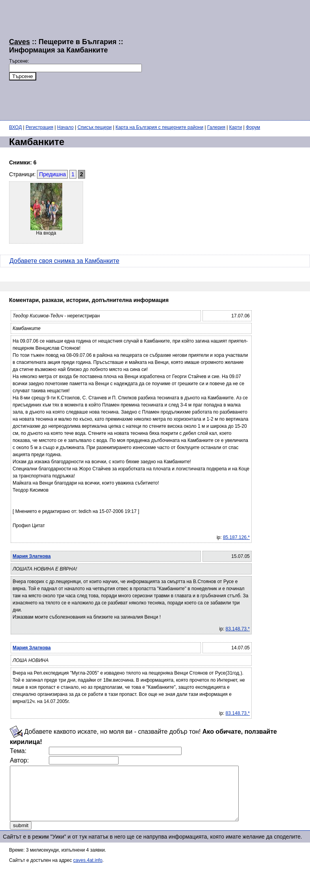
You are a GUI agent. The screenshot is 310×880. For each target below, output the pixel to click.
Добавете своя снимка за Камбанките (64, 260)
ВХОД (15, 127)
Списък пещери (95, 127)
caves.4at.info (87, 871)
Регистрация (39, 127)
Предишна (52, 174)
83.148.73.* (238, 629)
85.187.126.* (236, 537)
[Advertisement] (226, 59)
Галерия (216, 127)
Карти (235, 127)
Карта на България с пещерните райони (159, 127)
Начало (65, 127)
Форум (253, 127)
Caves (19, 42)
